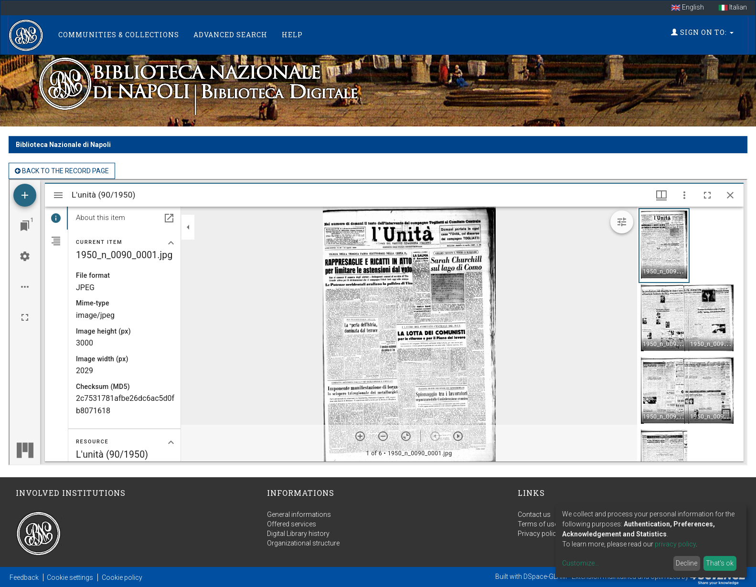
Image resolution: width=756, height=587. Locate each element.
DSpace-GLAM (545, 576)
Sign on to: (702, 32)
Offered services (291, 524)
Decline (686, 563)
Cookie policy (122, 577)
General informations (299, 514)
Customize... (580, 563)
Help (292, 34)
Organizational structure (303, 543)
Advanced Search (230, 34)
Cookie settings (70, 577)
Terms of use (538, 524)
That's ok (720, 563)
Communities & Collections (118, 34)
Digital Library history (298, 533)
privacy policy (675, 544)
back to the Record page (62, 171)
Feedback (24, 577)
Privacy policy (539, 533)
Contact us (534, 514)
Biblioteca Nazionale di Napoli (63, 144)
